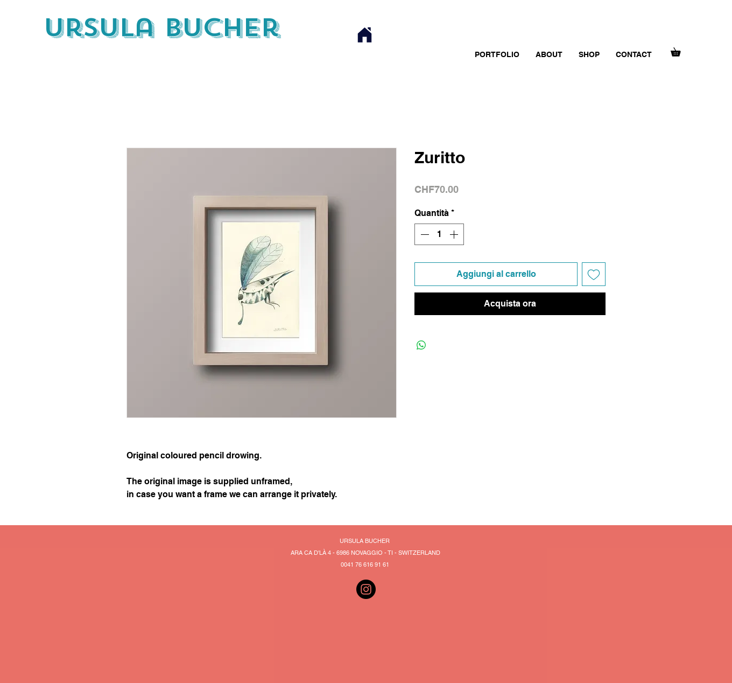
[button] (680, 50)
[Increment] (454, 234)
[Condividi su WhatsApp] (421, 345)
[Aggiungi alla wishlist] (594, 274)
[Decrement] (423, 234)
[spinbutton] (439, 234)
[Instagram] (366, 589)
